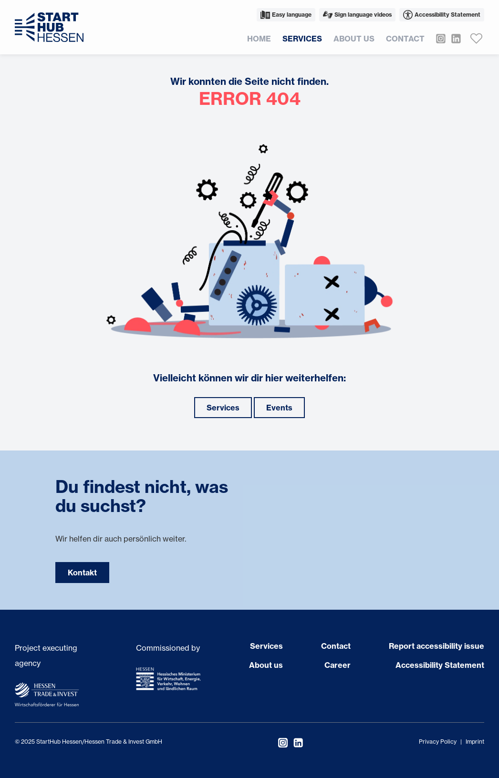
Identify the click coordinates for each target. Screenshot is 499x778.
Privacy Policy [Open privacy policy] (438, 741)
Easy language (286, 15)
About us (353, 38)
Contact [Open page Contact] (336, 646)
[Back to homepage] (49, 27)
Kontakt (82, 572)
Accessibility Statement (441, 15)
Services (302, 38)
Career (337, 665)
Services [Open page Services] (266, 646)
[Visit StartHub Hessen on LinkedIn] (453, 38)
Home (259, 38)
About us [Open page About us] (266, 665)
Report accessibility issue (436, 646)
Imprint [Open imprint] (475, 741)
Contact (405, 38)
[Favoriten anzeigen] (476, 38)
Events (279, 407)
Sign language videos (357, 15)
